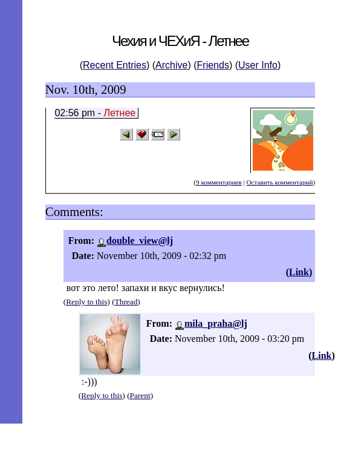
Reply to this (86, 301)
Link (299, 272)
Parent (140, 395)
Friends (213, 65)
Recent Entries (114, 65)
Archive (171, 65)
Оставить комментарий (279, 182)
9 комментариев (219, 182)
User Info (258, 65)
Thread (126, 301)
